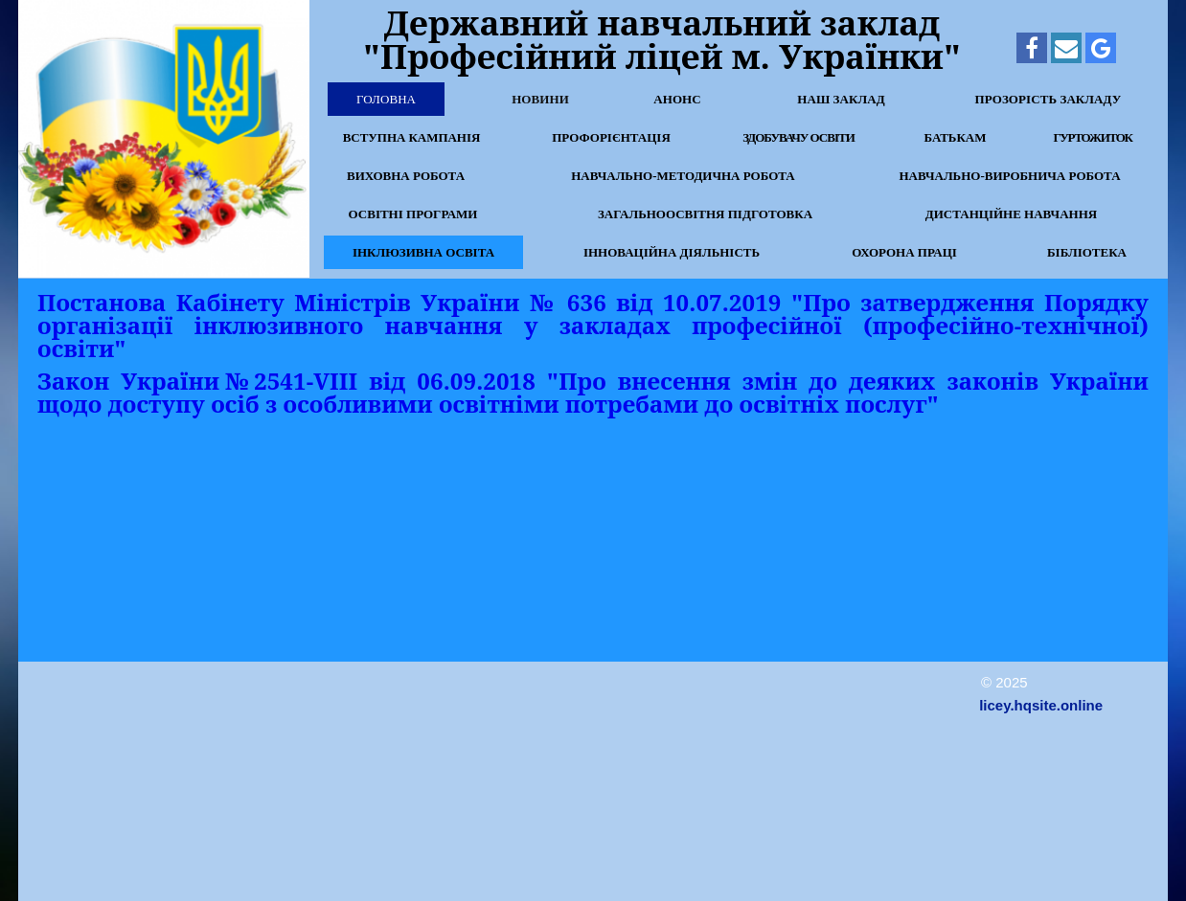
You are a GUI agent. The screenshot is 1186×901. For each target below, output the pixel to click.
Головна (386, 99)
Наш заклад (841, 99)
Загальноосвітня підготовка (705, 214)
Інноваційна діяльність (671, 252)
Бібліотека (1087, 252)
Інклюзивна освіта (423, 252)
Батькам (955, 137)
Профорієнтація (611, 137)
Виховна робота (406, 176)
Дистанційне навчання (1011, 214)
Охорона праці (904, 252)
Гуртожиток (1092, 137)
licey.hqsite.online (1041, 705)
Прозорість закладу (1048, 99)
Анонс (677, 99)
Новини (540, 99)
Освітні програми (413, 214)
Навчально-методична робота (683, 176)
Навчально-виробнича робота (1009, 176)
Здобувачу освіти (798, 137)
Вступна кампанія (411, 137)
